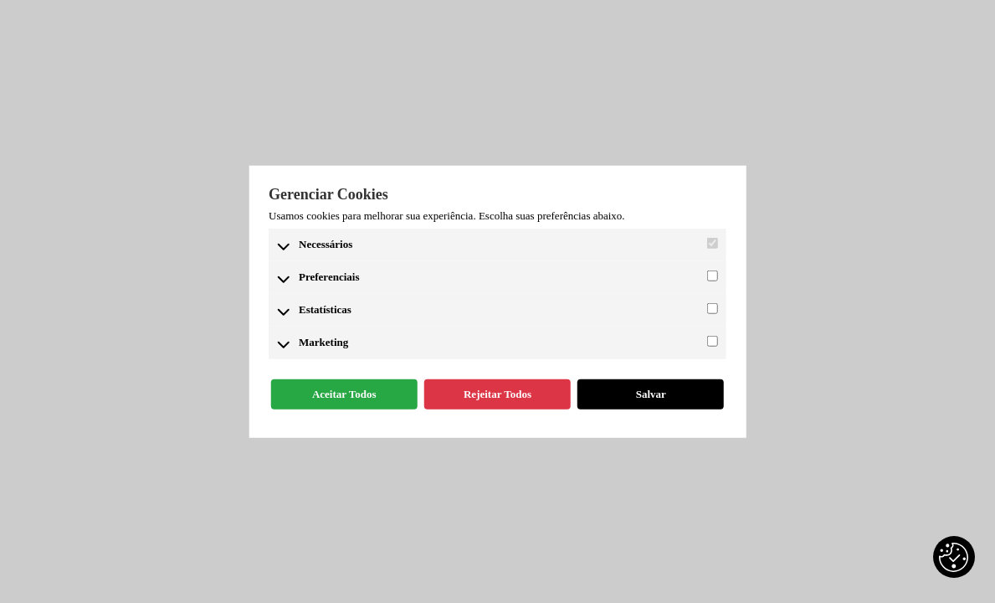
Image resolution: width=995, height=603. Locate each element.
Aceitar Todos (344, 394)
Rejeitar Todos (497, 394)
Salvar (651, 394)
